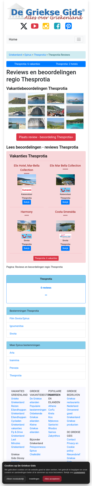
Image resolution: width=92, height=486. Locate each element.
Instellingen (34, 479)
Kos (50, 417)
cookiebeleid (79, 472)
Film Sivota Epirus (19, 318)
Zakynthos (54, 435)
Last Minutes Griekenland (17, 443)
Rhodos (52, 428)
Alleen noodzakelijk (15, 479)
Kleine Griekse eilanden (34, 428)
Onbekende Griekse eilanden (36, 417)
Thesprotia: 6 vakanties (27, 63)
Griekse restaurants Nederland (73, 402)
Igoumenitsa (16, 326)
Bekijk (27, 202)
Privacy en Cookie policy (72, 447)
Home (13, 39)
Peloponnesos (38, 447)
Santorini (53, 424)
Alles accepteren (52, 479)
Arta (12, 352)
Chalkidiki (35, 454)
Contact (71, 439)
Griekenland (15, 54)
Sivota (13, 333)
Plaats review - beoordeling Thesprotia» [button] (46, 137)
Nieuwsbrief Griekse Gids (73, 458)
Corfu (51, 409)
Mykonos (53, 420)
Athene (52, 406)
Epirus (28, 54)
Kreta (51, 413)
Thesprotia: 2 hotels (67, 63)
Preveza (14, 367)
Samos (52, 432)
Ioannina (14, 360)
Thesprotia (40, 54)
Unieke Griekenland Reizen (17, 402)
